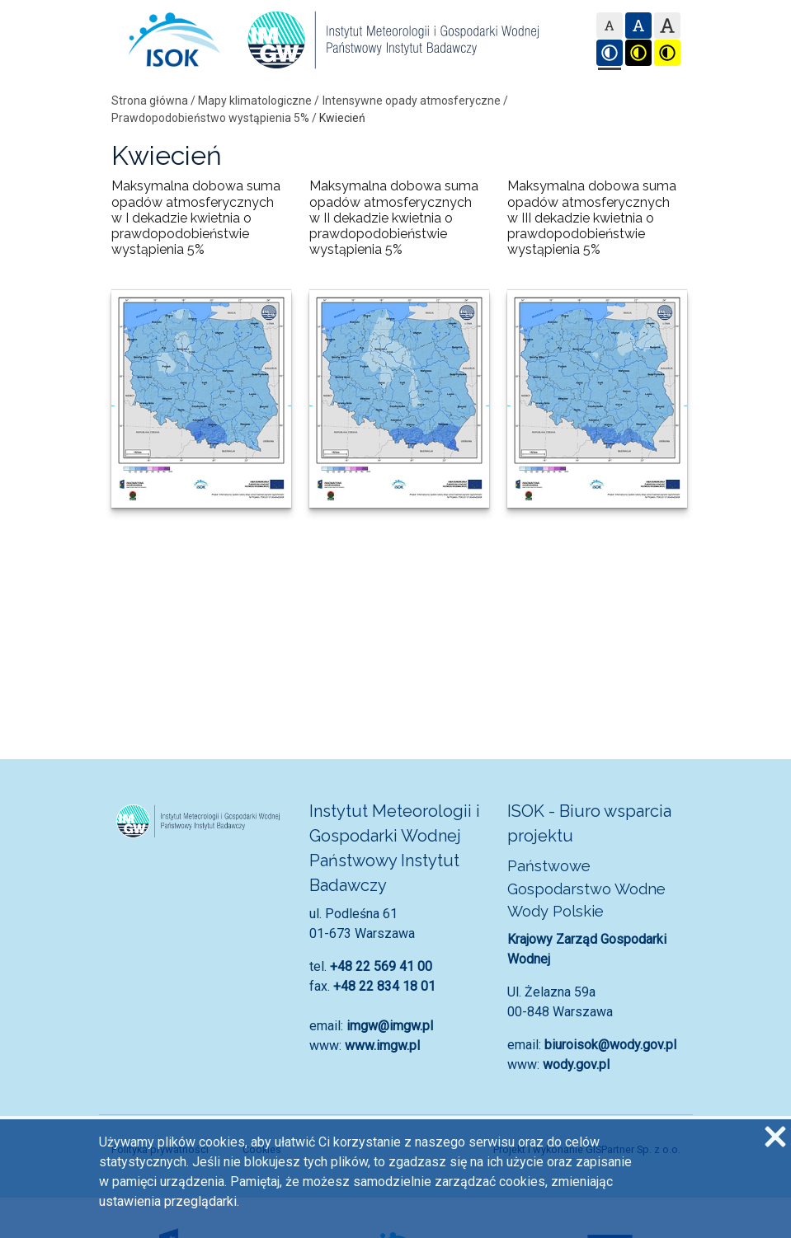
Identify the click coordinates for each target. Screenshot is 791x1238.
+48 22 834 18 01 (384, 986)
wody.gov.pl (576, 1064)
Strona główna (149, 100)
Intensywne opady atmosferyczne (412, 100)
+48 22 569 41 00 (381, 966)
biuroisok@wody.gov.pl (610, 1045)
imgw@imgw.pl (389, 1026)
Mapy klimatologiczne (255, 100)
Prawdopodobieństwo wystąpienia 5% (210, 117)
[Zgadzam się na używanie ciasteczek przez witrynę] (774, 1135)
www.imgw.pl (382, 1045)
